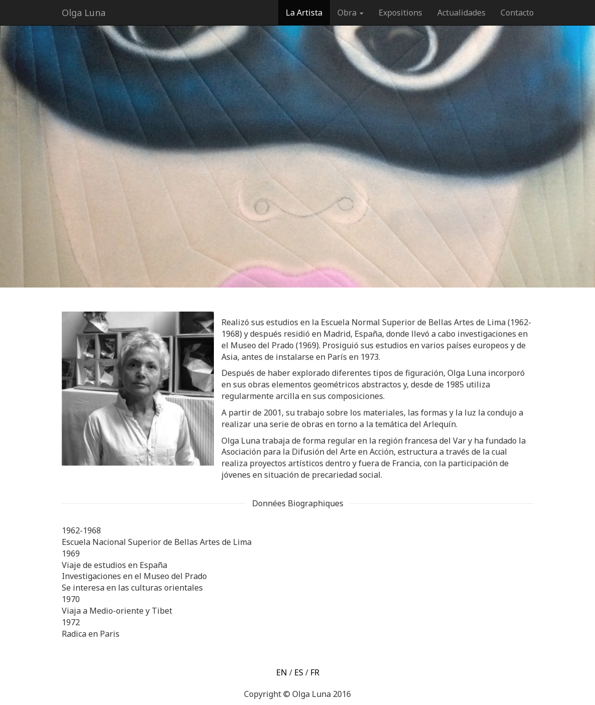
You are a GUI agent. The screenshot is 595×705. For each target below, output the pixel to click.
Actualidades (461, 12)
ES (298, 672)
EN (281, 672)
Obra (350, 12)
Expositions (400, 12)
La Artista (304, 12)
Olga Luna (83, 13)
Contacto (517, 12)
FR (314, 672)
